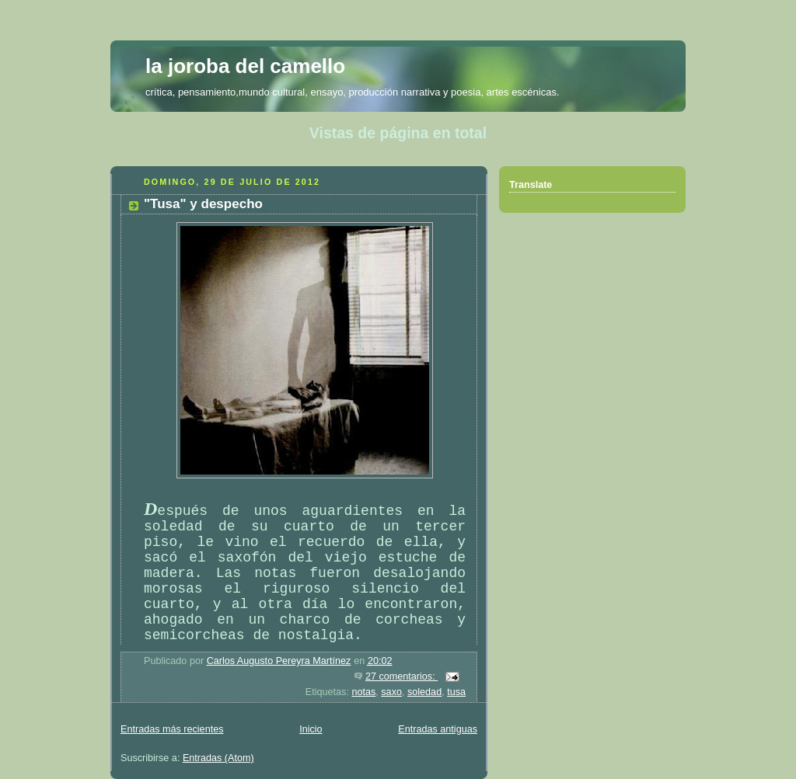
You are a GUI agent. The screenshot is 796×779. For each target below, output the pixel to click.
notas (363, 692)
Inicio (310, 729)
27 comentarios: (401, 676)
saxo (391, 692)
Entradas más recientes (171, 729)
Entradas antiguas (437, 729)
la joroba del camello (245, 66)
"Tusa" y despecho (203, 203)
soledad (424, 692)
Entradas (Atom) (218, 758)
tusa (456, 692)
